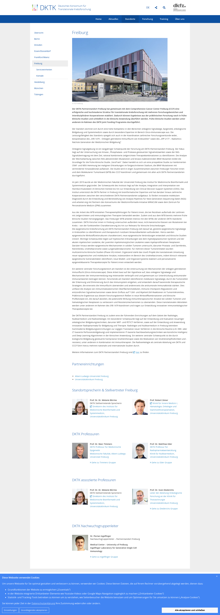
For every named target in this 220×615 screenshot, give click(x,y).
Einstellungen (10, 610)
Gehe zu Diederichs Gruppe (164, 508)
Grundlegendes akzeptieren (34, 610)
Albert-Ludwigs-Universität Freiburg (92, 376)
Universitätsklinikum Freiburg (89, 379)
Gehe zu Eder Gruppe (161, 462)
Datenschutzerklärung (43, 603)
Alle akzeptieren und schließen (190, 610)
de (148, 7)
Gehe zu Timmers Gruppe (103, 462)
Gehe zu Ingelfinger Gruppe (104, 556)
